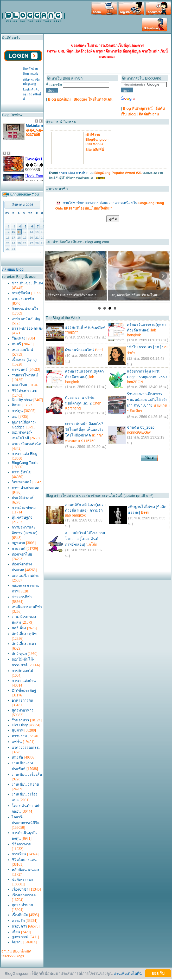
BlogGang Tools (24, 463)
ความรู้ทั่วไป (21, 472)
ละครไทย (19, 385)
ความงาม (19, 736)
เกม (14, 416)
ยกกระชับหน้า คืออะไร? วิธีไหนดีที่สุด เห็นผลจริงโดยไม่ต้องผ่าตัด (84, 429)
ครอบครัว (19, 926)
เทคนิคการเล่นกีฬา (27, 607)
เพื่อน (16, 932)
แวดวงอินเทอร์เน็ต (26, 444)
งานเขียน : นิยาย (25, 784)
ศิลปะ (16, 405)
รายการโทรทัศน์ (25, 375)
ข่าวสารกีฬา (22, 597)
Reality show (22, 400)
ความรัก (18, 920)
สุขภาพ (17, 730)
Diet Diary (20, 725)
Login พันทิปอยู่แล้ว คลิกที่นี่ (32, 94)
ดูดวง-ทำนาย (22, 905)
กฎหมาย (18, 543)
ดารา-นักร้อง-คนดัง (27, 328)
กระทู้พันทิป (21, 293)
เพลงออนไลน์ (22, 350)
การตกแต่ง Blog (24, 454)
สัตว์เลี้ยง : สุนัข (24, 634)
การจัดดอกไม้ (22, 671)
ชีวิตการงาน (21, 844)
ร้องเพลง (19, 338)
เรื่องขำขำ (20, 889)
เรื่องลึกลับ (20, 915)
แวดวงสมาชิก (23, 299)
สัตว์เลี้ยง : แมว (24, 644)
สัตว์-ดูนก (19, 653)
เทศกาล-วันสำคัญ (26, 318)
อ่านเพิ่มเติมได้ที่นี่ (128, 973)
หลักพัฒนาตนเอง (25, 869)
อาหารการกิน (22, 700)
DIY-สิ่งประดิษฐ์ (24, 690)
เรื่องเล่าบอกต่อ (24, 895)
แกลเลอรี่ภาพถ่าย (25, 575)
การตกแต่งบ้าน (24, 680)
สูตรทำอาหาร (23, 710)
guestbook (20, 937)
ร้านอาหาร (20, 720)
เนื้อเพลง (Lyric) (24, 359)
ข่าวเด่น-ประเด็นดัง (27, 283)
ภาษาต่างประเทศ (25, 488)
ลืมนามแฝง (30, 73)
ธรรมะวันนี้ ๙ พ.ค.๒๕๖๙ (85, 327)
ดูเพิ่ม (113, 219)
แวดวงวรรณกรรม (26, 747)
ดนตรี (16, 344)
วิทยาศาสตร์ (21, 482)
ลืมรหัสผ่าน (30, 68)
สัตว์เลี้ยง (19, 628)
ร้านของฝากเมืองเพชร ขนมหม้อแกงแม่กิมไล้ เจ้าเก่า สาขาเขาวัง (147, 399)
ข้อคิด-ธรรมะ (22, 879)
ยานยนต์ (19, 548)
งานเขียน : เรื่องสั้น (27, 774)
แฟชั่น (17, 742)
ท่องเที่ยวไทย (22, 554)
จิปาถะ (17, 942)
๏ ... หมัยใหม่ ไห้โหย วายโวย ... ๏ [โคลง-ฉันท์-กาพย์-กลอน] (85, 538)
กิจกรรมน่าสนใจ (25, 308)
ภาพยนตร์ (20, 369)
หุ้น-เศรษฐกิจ (22, 517)
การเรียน (19, 854)
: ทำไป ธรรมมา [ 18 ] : (145, 347)
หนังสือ (17, 757)
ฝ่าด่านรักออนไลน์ (79, 350)
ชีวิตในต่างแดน (24, 860)
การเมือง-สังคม (24, 507)
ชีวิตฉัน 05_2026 (140, 427)
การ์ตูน (17, 411)
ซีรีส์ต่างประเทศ (24, 391)
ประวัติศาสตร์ (23, 497)
